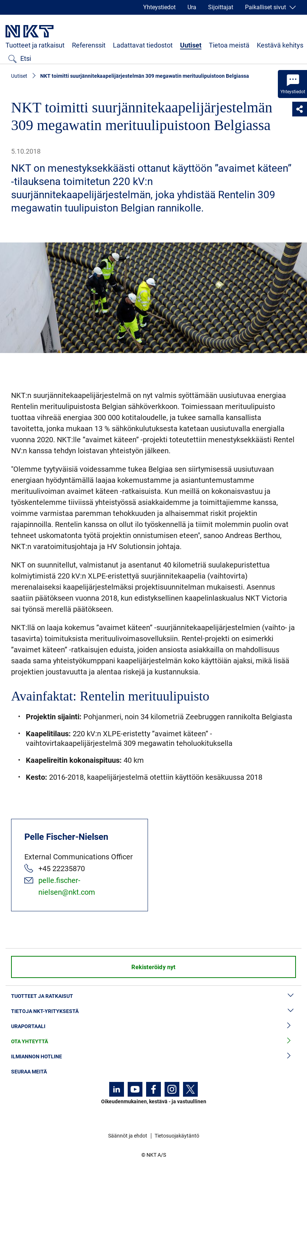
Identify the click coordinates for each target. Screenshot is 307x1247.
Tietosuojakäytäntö (177, 1136)
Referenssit (89, 45)
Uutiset (190, 45)
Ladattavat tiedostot (143, 45)
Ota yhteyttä (153, 1042)
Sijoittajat (220, 7)
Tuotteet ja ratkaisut (35, 45)
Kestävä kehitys (280, 45)
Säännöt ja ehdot (127, 1136)
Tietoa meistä (229, 45)
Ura (191, 7)
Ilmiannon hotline (153, 1057)
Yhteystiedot (159, 7)
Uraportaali (153, 1026)
